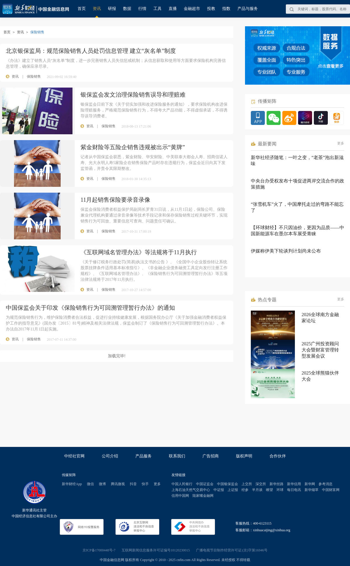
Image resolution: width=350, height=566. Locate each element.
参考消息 (325, 484)
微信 (90, 484)
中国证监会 (205, 484)
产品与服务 (247, 8)
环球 (280, 490)
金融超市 (192, 8)
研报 (112, 8)
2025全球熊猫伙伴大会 (320, 376)
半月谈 (257, 490)
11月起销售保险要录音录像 (115, 199)
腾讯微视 (118, 484)
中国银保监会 (227, 484)
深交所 (261, 484)
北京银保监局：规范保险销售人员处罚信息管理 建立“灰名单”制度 (91, 51)
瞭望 (269, 490)
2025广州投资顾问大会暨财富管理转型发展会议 (320, 349)
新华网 (309, 484)
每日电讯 (294, 490)
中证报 (219, 490)
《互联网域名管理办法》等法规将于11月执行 (138, 252)
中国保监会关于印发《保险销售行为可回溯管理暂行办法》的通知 (90, 307)
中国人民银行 (182, 484)
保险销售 (34, 76)
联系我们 (177, 456)
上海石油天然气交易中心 (191, 490)
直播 (173, 8)
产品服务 (143, 456)
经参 (245, 490)
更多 (340, 143)
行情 (142, 8)
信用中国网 (180, 496)
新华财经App (72, 484)
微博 (102, 484)
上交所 (247, 484)
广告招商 (210, 456)
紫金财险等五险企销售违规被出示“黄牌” (132, 147)
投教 (211, 8)
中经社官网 (74, 456)
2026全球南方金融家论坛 (320, 317)
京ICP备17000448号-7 (99, 550)
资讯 (97, 8)
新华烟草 (311, 490)
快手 (145, 484)
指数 (226, 8)
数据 (127, 8)
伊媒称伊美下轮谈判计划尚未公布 (286, 250)
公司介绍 (110, 456)
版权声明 (244, 456)
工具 (157, 8)
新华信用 (294, 484)
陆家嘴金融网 (203, 496)
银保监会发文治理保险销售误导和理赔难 (133, 94)
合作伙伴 (278, 456)
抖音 (133, 484)
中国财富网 (331, 490)
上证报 (233, 490)
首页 (82, 8)
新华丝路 (277, 484)
